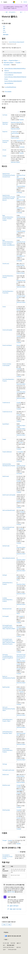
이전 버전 (13, 943)
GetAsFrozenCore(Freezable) (8, 495)
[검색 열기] (21, 2)
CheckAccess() (5, 263)
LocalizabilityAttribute (10, 87)
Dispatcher (4, 131)
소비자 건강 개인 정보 (8, 947)
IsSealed (4, 156)
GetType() (4, 575)
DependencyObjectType (16, 122)
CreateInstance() (6, 402)
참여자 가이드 (11, 892)
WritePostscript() (6, 785)
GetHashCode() (5, 546)
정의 (4, 26)
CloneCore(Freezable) (7, 330)
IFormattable (8, 91)
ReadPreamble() (6, 687)
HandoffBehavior (20, 208)
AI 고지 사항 (6, 943)
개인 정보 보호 (10, 945)
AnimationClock (20, 140)
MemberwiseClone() (6, 608)
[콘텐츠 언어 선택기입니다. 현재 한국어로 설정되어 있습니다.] (6, 932)
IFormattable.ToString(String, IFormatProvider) (7, 856)
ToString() (4, 764)
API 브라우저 (12, 12)
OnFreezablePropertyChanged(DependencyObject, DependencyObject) (8, 627)
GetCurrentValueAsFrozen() (8, 510)
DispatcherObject (13, 60)
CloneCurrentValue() (7, 345)
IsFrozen (4, 150)
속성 (4, 30)
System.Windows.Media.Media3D (16, 42)
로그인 (25, 2)
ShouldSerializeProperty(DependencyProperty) (7, 750)
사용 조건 (18, 947)
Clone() (4, 306)
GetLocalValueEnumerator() (8, 558)
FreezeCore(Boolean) (7, 451)
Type (18, 576)
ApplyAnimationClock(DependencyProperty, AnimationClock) (8, 175)
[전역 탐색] (1, 2)
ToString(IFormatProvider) (8, 770)
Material (18, 309)
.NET (7, 12)
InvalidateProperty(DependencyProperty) (7, 599)
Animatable (6, 64)
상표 (4, 949)
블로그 (18, 943)
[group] (14, 55)
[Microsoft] (14, 2)
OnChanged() (5, 616)
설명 (4, 28)
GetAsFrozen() (5, 476)
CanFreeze (4, 115)
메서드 (4, 32)
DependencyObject (9, 62)
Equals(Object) (5, 424)
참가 (4, 945)
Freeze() (4, 439)
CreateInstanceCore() (7, 411)
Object (5, 60)
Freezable (17, 62)
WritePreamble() (6, 810)
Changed (19, 668)
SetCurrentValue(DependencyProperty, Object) (8, 708)
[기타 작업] (25, 12)
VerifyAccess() (5, 774)
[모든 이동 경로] (3, 12)
